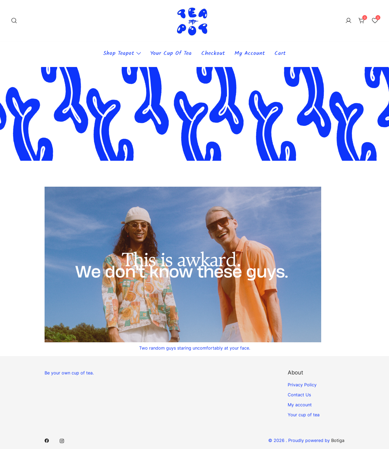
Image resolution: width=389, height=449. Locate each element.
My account (249, 54)
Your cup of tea (171, 54)
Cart (280, 54)
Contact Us (299, 394)
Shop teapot (118, 54)
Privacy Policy (302, 384)
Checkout (213, 54)
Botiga (337, 440)
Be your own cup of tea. (69, 373)
